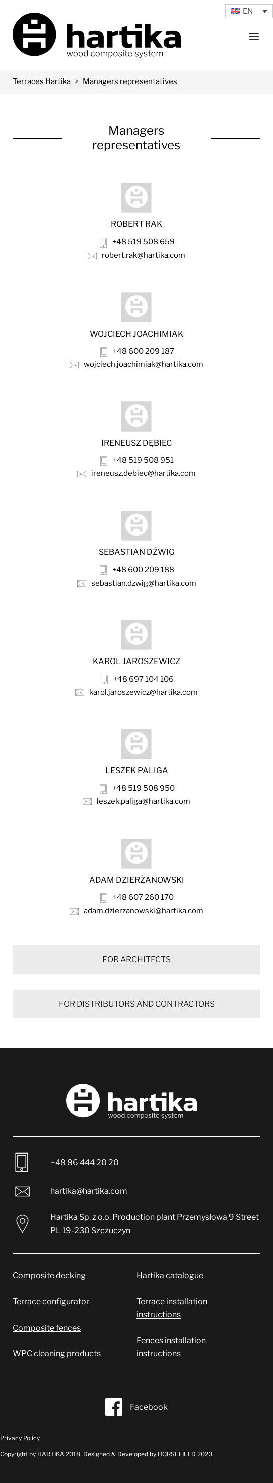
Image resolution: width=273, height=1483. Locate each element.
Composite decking (49, 1275)
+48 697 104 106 (137, 679)
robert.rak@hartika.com (136, 255)
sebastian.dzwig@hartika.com (136, 583)
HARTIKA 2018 (58, 1454)
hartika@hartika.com (70, 1191)
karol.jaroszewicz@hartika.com (136, 692)
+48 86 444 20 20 (67, 1162)
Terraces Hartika (42, 81)
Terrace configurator (51, 1301)
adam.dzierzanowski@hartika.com (136, 910)
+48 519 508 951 (137, 460)
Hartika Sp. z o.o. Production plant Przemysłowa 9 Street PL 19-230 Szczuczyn (138, 1224)
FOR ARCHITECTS (136, 959)
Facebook (136, 1407)
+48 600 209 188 (137, 570)
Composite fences (47, 1328)
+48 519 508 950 (137, 788)
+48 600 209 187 (137, 351)
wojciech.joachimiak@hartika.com (136, 364)
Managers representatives (130, 81)
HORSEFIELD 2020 (185, 1454)
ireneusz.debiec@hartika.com (136, 473)
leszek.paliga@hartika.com (136, 801)
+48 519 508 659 (137, 242)
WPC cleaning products (57, 1353)
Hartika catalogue (169, 1275)
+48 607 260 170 (137, 897)
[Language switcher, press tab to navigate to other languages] (249, 11)
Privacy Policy (20, 1438)
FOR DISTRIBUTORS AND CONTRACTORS (137, 1004)
